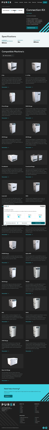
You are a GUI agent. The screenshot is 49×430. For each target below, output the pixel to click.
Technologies (39, 2)
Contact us (8, 396)
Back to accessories (6, 6)
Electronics (37, 417)
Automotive (22, 418)
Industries (21, 2)
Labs (36, 418)
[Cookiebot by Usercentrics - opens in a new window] (41, 206)
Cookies (21, 411)
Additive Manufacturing (24, 417)
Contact (45, 2)
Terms (21, 408)
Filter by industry (8, 55)
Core (36, 408)
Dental (21, 421)
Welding (36, 422)
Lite (36, 407)
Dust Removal (22, 422)
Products (16, 2)
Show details (41, 220)
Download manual (32, 27)
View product (5, 87)
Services (25, 2)
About (30, 2)
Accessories (37, 412)
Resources (34, 2)
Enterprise (37, 411)
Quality (21, 412)
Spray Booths (37, 421)
